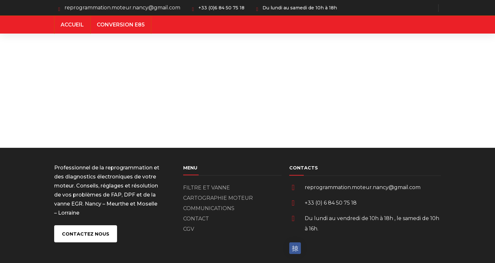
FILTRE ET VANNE (206, 188)
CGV (188, 229)
